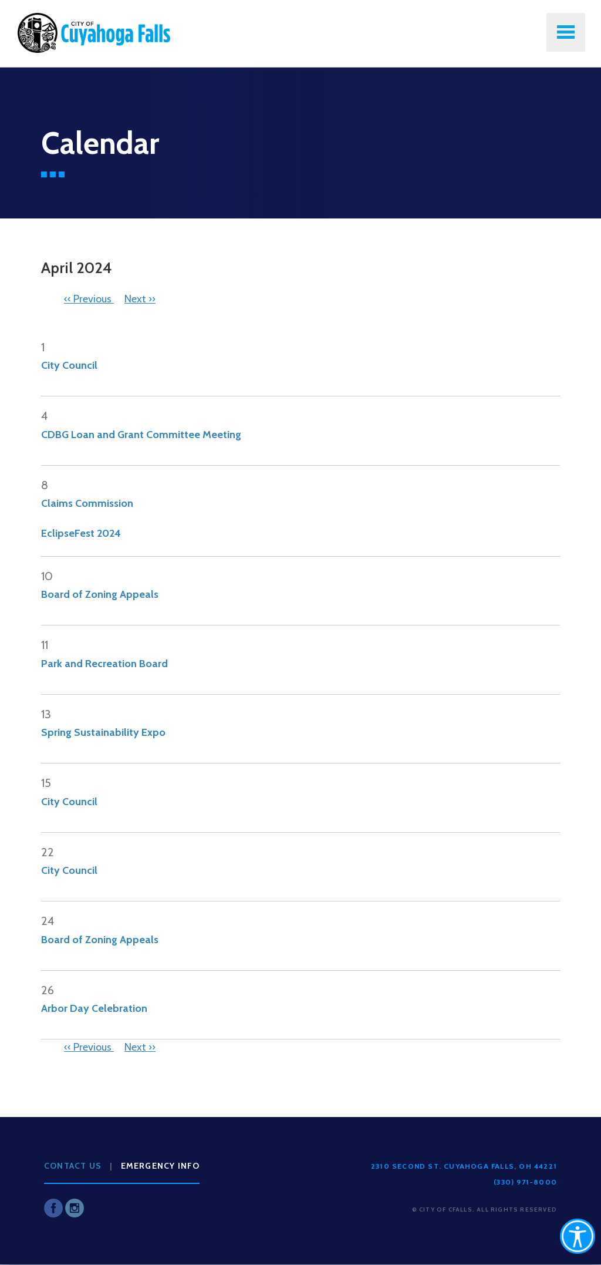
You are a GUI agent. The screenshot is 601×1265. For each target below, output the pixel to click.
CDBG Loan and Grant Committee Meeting (141, 434)
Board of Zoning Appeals (99, 594)
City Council (69, 365)
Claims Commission (87, 503)
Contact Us (73, 1165)
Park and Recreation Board (104, 663)
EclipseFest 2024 (81, 533)
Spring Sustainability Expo (103, 732)
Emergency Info (160, 1165)
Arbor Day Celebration (94, 1008)
